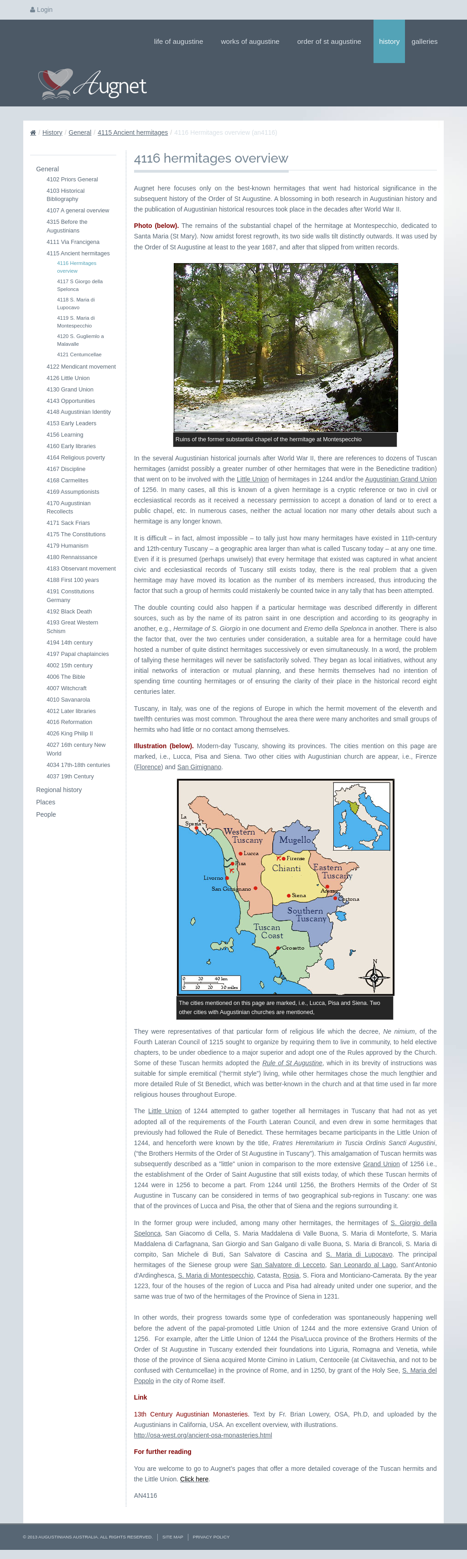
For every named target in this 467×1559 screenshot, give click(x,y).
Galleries (427, 41)
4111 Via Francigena (73, 242)
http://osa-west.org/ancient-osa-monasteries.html (203, 1435)
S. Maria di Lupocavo (359, 1254)
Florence (148, 767)
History (389, 41)
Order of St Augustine (332, 41)
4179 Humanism (67, 546)
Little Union (253, 479)
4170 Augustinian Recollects (69, 507)
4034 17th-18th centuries (78, 765)
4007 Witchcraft (67, 688)
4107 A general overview (78, 210)
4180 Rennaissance (72, 557)
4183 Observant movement (81, 568)
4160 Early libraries (71, 446)
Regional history (59, 789)
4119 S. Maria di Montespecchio (76, 321)
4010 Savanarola (68, 700)
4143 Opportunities (71, 401)
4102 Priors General (72, 179)
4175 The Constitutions (76, 534)
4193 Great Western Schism (72, 626)
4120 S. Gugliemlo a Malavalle (80, 340)
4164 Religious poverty (76, 457)
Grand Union (381, 1164)
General (80, 132)
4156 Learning (65, 435)
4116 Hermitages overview (76, 267)
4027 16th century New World (76, 749)
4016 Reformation (69, 722)
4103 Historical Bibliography (65, 195)
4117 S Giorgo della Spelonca (80, 285)
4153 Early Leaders (71, 423)
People (46, 814)
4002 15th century (70, 665)
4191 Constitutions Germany (70, 595)
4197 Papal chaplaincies (78, 654)
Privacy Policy (211, 1536)
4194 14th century (70, 642)
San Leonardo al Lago (363, 1264)
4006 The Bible (66, 677)
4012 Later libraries (71, 711)
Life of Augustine (181, 41)
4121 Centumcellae (79, 354)
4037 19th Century (70, 776)
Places (45, 802)
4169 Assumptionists (73, 492)
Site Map (172, 1536)
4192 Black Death (69, 611)
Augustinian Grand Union (401, 479)
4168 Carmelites (67, 480)
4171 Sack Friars (68, 523)
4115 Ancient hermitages (133, 132)
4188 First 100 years (73, 580)
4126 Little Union (68, 378)
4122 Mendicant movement (81, 367)
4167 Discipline (66, 469)
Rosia (291, 1275)
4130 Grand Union (70, 389)
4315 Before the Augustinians (67, 226)
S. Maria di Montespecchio (216, 1275)
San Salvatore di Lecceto (288, 1264)
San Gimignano (199, 767)
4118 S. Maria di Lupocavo (76, 303)
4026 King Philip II (70, 733)
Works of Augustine (253, 41)
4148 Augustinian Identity (79, 412)
